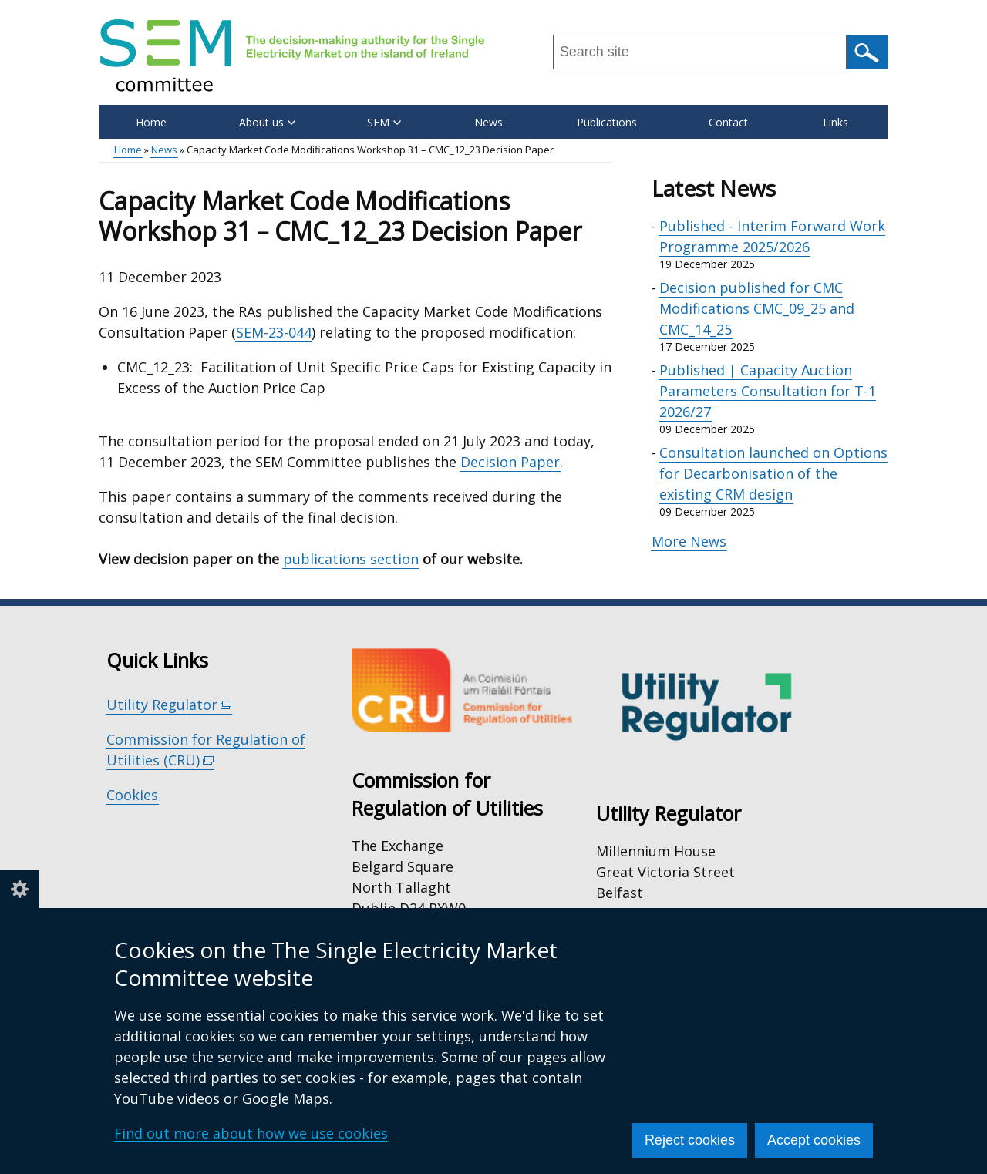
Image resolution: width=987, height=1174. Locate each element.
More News (689, 541)
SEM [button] (384, 122)
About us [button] (267, 122)
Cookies (132, 794)
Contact (728, 122)
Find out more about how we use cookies (251, 1133)
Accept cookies (814, 1140)
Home (151, 122)
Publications (607, 122)
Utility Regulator (169, 705)
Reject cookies (690, 1140)
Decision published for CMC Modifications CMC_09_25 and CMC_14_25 (756, 308)
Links (835, 122)
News (488, 122)
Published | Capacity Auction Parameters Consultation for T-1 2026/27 (767, 391)
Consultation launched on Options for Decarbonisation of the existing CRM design (773, 473)
